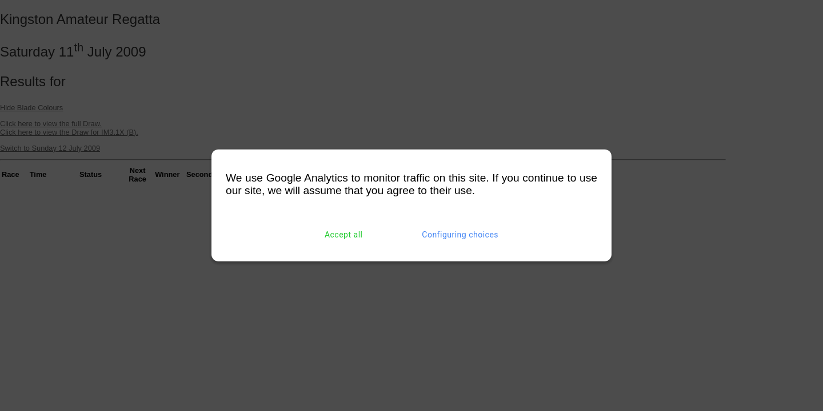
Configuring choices (460, 234)
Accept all (343, 234)
